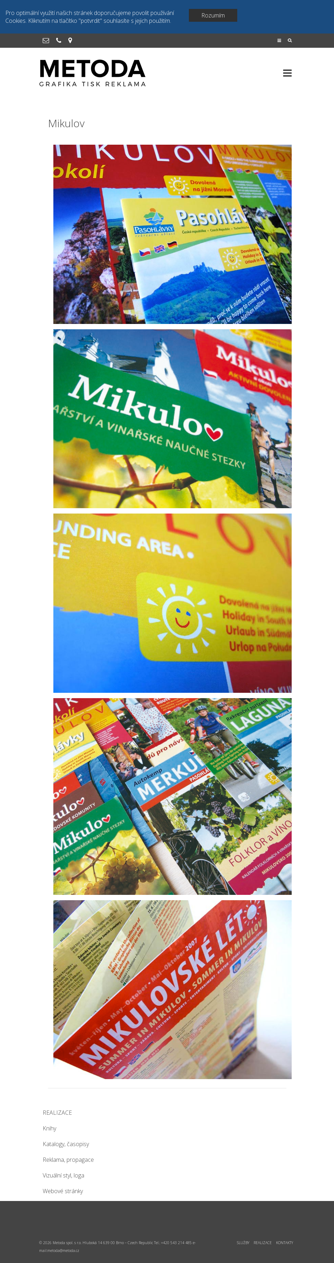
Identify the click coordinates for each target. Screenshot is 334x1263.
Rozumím (213, 15)
